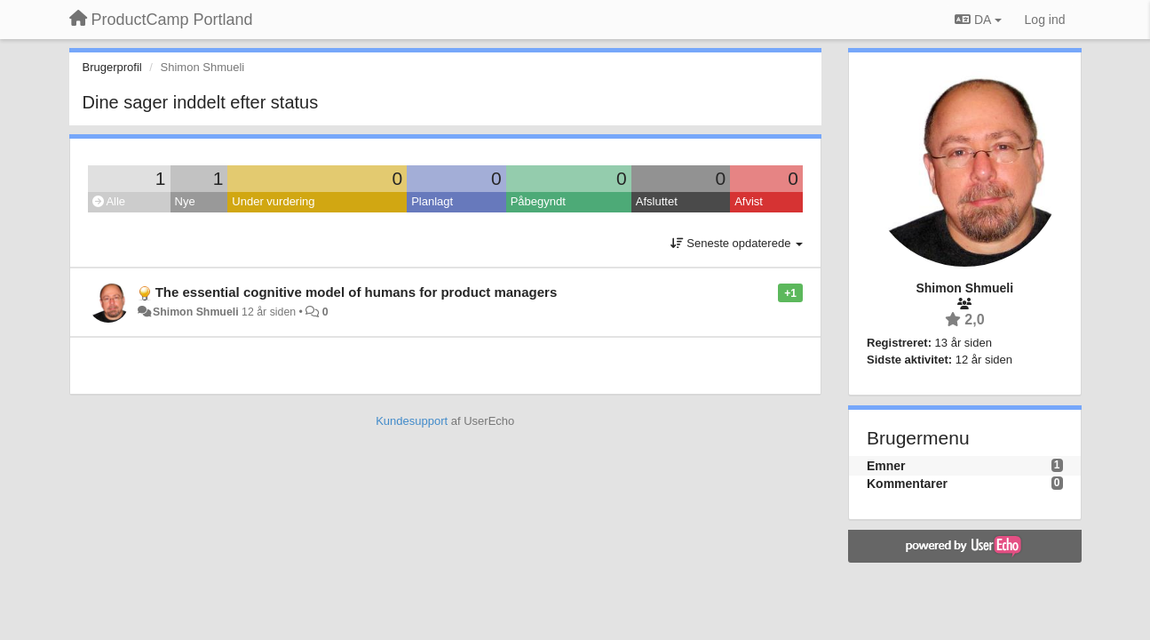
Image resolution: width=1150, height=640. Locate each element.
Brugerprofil (112, 67)
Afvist (748, 201)
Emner (886, 466)
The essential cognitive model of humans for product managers (356, 292)
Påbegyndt (538, 201)
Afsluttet (657, 201)
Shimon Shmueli (196, 312)
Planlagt (432, 201)
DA (978, 19)
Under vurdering (273, 201)
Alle (109, 201)
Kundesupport (412, 421)
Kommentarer (907, 483)
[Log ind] (1045, 19)
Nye (185, 201)
